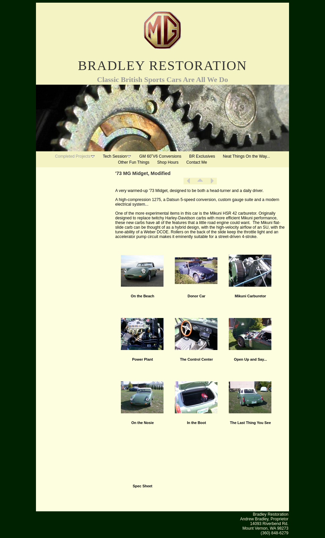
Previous (188, 181)
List (200, 181)
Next (212, 181)
